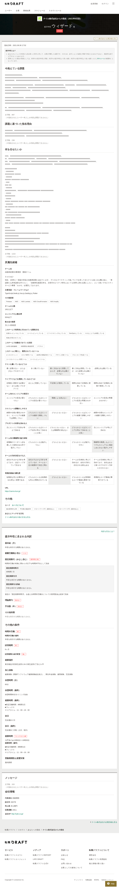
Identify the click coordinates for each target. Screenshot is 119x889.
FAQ (63, 859)
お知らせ (64, 855)
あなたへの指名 (34, 830)
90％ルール (101, 58)
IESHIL (96, 880)
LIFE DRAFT (38, 859)
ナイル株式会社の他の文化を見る (17, 517)
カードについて (18, 505)
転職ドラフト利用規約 (98, 859)
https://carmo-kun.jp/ (12, 491)
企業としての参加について (71, 868)
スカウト (21, 830)
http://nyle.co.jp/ (17, 814)
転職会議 (89, 880)
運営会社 (92, 855)
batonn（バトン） (108, 880)
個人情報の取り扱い (97, 863)
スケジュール (39, 11)
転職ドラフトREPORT (42, 855)
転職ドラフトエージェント (15, 859)
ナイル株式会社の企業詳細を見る (105, 39)
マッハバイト (78, 880)
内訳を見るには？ (108, 531)
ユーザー (8, 11)
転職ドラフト (10, 830)
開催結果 (26, 11)
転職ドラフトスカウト (14, 855)
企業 (17, 11)
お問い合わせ (66, 863)
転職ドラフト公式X (40, 863)
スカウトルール (55, 11)
